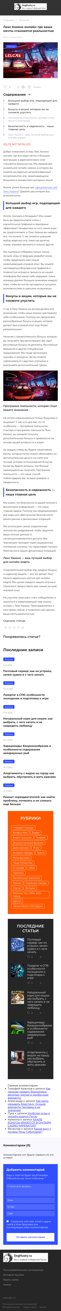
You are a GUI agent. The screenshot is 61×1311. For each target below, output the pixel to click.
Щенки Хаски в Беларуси (28, 906)
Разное (24, 20)
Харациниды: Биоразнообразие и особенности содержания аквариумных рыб (27, 749)
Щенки (17, 901)
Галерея (41, 837)
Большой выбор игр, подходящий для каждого (32, 102)
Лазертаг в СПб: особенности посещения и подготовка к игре (26, 696)
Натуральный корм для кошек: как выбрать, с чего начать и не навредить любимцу (28, 722)
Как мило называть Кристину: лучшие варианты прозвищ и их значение (28, 1105)
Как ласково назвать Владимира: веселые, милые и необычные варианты (29, 1093)
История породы (23, 852)
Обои (32, 867)
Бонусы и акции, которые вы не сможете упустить (28, 111)
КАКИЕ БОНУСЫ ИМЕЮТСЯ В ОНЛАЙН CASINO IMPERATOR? (29, 1122)
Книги (40, 852)
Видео (36, 832)
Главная (8, 20)
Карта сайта (11, 1279)
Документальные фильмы (28, 842)
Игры (36, 847)
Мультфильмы (21, 857)
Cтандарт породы (23, 827)
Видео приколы (22, 837)
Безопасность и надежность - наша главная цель (31, 128)
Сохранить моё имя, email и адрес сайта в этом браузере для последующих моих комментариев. (29, 1224)
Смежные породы (36, 883)
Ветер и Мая (20, 832)
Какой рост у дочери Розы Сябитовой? (29, 1130)
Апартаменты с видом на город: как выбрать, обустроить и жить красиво (29, 775)
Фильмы (30, 888)
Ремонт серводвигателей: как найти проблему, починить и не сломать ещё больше (29, 801)
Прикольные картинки (26, 878)
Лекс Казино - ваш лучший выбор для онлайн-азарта (31, 136)
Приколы (18, 873)
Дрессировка (21, 847)
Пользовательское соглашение (23, 1269)
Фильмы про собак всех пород (27, 895)
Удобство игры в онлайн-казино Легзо (29, 1115)
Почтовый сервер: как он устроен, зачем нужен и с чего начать (27, 673)
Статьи (17, 888)
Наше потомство (23, 862)
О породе (18, 867)
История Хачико (13, 1274)
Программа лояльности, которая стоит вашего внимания (31, 119)
